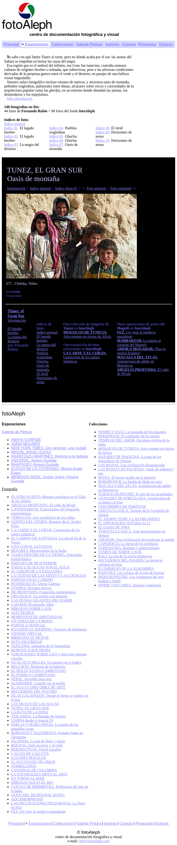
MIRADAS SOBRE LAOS (31, 609)
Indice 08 (102, 128)
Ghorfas (43, 361)
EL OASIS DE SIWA (114, 527)
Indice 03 (11, 145)
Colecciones (62, 44)
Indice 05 (56, 136)
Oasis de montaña (43, 367)
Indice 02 (11, 136)
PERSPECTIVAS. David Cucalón (36, 749)
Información (16, 188)
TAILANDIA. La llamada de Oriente (38, 716)
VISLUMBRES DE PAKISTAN (122, 506)
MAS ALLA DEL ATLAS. (137, 357)
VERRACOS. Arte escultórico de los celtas (43, 517)
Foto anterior (96, 188)
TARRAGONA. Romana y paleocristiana (128, 548)
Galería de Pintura (17, 432)
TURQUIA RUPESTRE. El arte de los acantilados (135, 494)
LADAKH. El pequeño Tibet (32, 604)
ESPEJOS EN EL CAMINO (32, 580)
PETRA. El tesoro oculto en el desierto (127, 477)
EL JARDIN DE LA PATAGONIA (36, 571)
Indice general (14, 124)
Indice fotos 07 (66, 188)
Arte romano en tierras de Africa (87, 336)
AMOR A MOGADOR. (136, 349)
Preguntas (147, 44)
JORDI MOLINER (25, 444)
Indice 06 (56, 140)
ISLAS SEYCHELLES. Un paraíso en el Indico (46, 662)
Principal (11, 44)
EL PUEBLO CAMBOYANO (33, 675)
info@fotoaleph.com (94, 841)
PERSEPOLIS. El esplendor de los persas (129, 436)
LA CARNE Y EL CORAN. (85, 353)
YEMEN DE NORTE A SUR (120, 552)
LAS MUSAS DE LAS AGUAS (35, 704)
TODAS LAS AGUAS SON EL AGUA (40, 567)
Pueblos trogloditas (44, 355)
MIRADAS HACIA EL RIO (32, 782)
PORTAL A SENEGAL (28, 625)
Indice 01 (11, 128)
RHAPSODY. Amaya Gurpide (35, 465)
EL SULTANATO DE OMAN (33, 762)
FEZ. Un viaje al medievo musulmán (38, 811)
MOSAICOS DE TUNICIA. (85, 332)
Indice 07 (56, 145)
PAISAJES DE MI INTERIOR (33, 563)
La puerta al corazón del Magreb (139, 343)
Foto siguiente (120, 188)
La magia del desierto (17, 339)
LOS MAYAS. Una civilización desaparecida (131, 465)
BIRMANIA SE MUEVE (30, 638)
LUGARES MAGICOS (28, 758)
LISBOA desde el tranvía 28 (32, 720)
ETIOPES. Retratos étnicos (31, 588)
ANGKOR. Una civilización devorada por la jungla (136, 540)
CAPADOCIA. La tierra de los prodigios (128, 544)
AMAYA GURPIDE (26, 440)
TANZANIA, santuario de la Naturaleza (40, 646)
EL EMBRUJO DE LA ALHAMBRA (126, 569)
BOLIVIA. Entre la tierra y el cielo (37, 745)
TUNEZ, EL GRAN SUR (30, 708)
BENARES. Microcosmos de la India (38, 551)
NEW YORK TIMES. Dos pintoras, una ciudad (48, 448)
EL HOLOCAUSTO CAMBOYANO (38, 671)
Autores (112, 44)
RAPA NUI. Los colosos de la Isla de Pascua (131, 573)
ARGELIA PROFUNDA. (137, 370)
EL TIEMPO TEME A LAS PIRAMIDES (129, 519)
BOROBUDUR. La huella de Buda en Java (130, 482)
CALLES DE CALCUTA (30, 754)
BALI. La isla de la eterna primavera (125, 556)
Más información (19, 99)
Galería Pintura (89, 44)
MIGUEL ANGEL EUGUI (31, 452)
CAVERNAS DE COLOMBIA (34, 770)
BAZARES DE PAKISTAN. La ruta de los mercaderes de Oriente (129, 459)
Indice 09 (102, 132)
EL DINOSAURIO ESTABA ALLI (124, 523)
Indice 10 (102, 140)
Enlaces (166, 44)
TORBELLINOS (23, 766)
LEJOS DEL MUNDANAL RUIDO (38, 795)
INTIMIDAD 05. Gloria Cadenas (35, 584)
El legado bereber (15, 331)
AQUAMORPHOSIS (27, 799)
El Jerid (42, 374)
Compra (129, 44)
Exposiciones (37, 44)
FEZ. (121, 332)
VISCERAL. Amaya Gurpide (34, 460)
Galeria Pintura (89, 823)
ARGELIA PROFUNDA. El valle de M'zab (43, 505)
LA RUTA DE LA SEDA (29, 712)
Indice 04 (56, 128)
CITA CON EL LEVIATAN (31, 546)
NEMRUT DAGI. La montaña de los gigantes (132, 432)
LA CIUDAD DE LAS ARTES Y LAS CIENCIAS (48, 575)
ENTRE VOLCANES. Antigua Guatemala (129, 585)
